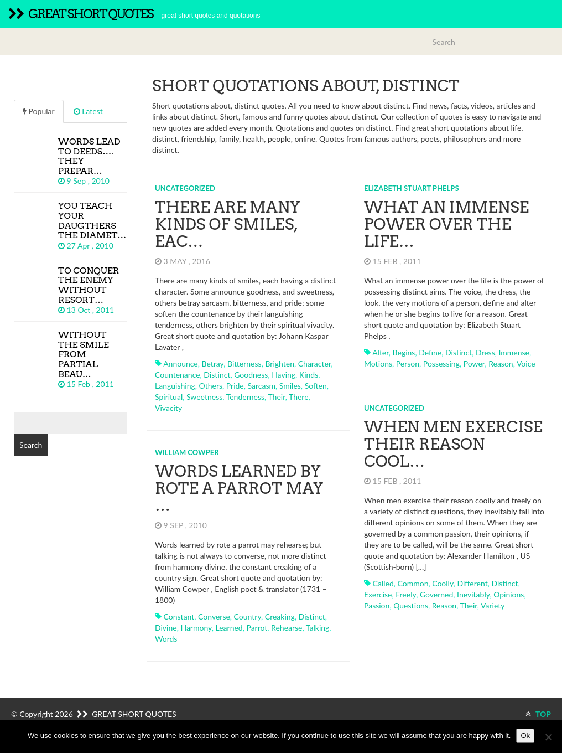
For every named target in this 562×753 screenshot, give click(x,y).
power (474, 363)
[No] (548, 736)
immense (513, 352)
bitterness (244, 363)
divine (166, 627)
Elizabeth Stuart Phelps (411, 188)
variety (492, 605)
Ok (525, 735)
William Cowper (187, 452)
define (430, 352)
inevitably (473, 594)
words (166, 638)
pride (235, 385)
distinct (217, 374)
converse (214, 616)
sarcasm (261, 385)
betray (212, 363)
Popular (39, 111)
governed (436, 594)
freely (406, 594)
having (283, 374)
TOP (538, 714)
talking (318, 627)
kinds (308, 374)
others (211, 385)
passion (376, 605)
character (314, 363)
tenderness (245, 396)
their (276, 396)
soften (316, 385)
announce (180, 363)
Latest (88, 111)
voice (526, 363)
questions (410, 605)
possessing (441, 363)
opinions (508, 594)
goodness (251, 374)
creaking (280, 616)
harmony (195, 627)
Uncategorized (185, 188)
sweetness (204, 396)
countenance (177, 374)
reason (500, 363)
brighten (279, 363)
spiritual (169, 396)
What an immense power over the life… (446, 224)
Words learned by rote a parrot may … (239, 488)
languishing (175, 385)
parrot (256, 627)
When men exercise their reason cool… (453, 444)
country (247, 616)
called (383, 583)
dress (485, 352)
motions (378, 363)
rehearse (286, 627)
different (472, 583)
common (413, 583)
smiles (290, 385)
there (299, 396)
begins (404, 352)
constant (179, 616)
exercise (378, 594)
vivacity (168, 407)
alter (380, 352)
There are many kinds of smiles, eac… (227, 224)
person (407, 363)
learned (229, 627)
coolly (442, 583)
